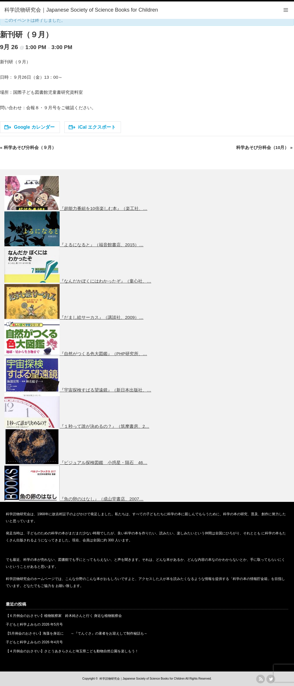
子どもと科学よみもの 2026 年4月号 (34, 642)
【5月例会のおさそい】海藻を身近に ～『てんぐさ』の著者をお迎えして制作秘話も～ (76, 633)
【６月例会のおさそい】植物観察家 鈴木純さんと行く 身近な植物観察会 (64, 616)
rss (260, 679)
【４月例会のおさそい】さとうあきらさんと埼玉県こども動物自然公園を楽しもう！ (72, 651)
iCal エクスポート (92, 127)
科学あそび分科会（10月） (264, 147)
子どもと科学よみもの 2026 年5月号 (34, 624)
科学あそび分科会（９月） (28, 147)
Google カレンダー (29, 127)
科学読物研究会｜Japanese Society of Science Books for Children (142, 678)
